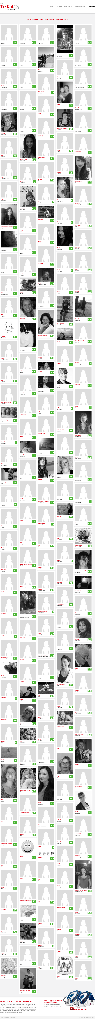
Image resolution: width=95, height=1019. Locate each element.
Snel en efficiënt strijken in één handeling (53, 1002)
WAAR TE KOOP (80, 6)
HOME (52, 6)
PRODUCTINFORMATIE (64, 6)
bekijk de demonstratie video (80, 1008)
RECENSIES (91, 6)
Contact (81, 1017)
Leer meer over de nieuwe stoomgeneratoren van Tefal (52, 1005)
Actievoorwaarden (89, 1017)
